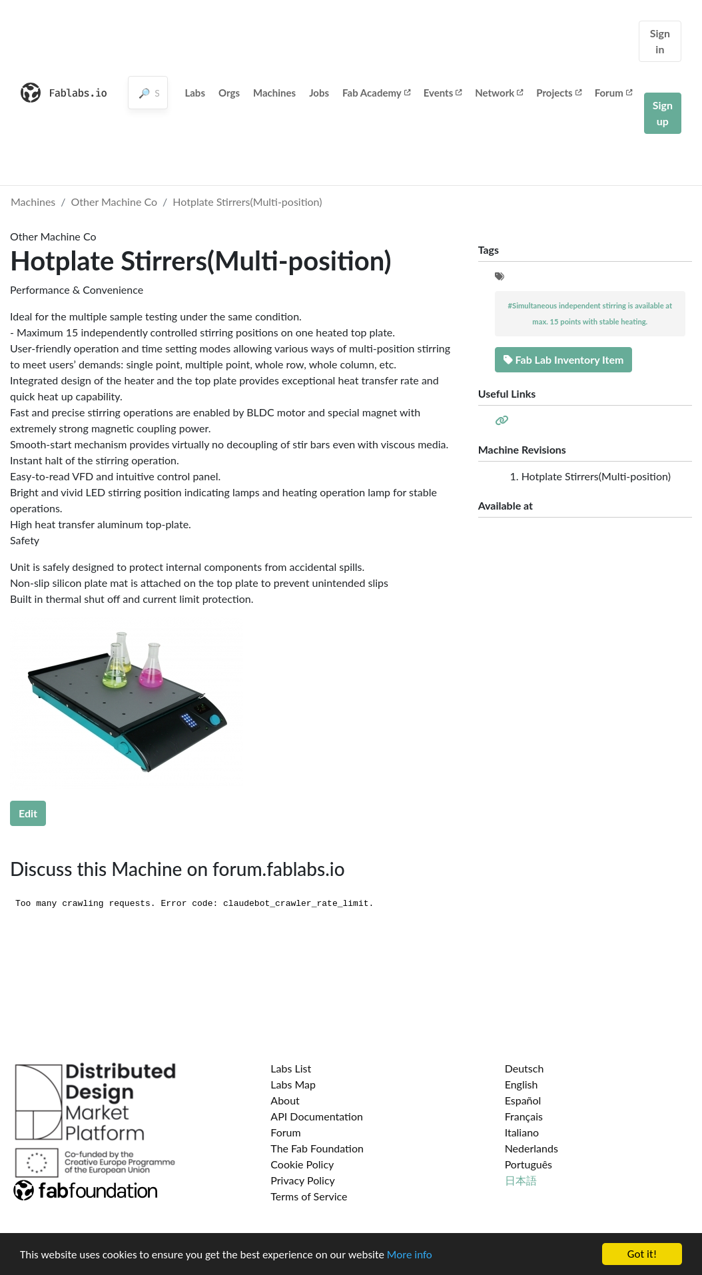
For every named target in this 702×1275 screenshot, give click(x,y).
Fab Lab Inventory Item (564, 359)
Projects (558, 93)
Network (499, 93)
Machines (274, 93)
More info (409, 1255)
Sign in (660, 41)
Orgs (229, 93)
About (285, 1100)
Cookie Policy (302, 1164)
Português (528, 1164)
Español (523, 1100)
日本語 (521, 1180)
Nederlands (531, 1148)
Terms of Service (308, 1196)
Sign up (663, 113)
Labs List (290, 1068)
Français (524, 1116)
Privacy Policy (302, 1180)
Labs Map (293, 1084)
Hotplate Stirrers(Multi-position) (247, 201)
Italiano (522, 1132)
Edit (28, 813)
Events (443, 93)
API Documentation (316, 1116)
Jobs (319, 93)
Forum (613, 93)
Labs (194, 93)
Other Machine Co (114, 201)
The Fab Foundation (317, 1148)
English (521, 1084)
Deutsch (524, 1068)
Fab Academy (376, 93)
